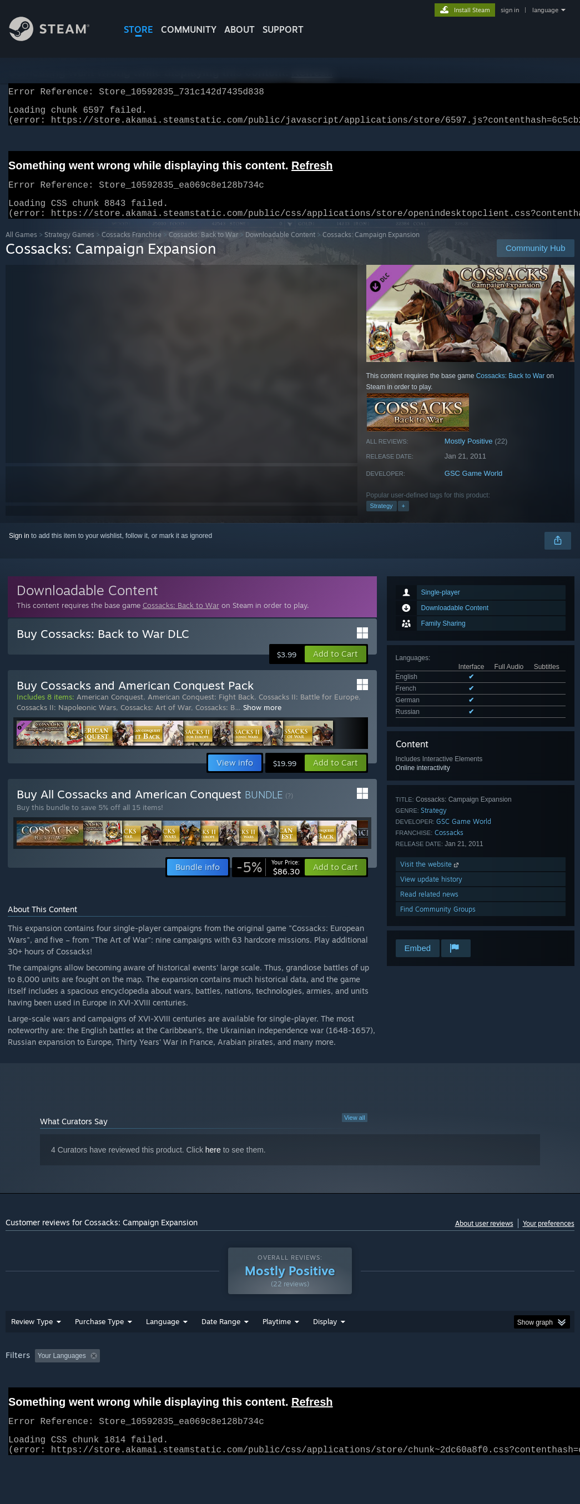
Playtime (277, 1350)
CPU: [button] (489, 1385)
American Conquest (110, 710)
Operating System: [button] (432, 1385)
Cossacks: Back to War (203, 248)
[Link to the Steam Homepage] (58, 38)
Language (162, 1350)
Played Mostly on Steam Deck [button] (339, 1385)
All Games (21, 248)
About (239, 29)
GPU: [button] (526, 1385)
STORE (138, 29)
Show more (262, 720)
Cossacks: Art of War (155, 720)
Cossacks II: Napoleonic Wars (66, 720)
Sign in (19, 549)
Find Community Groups (438, 922)
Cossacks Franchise (132, 248)
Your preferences (548, 1237)
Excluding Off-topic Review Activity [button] (174, 1385)
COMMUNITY (188, 29)
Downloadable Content (280, 248)
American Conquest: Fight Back (201, 710)
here (213, 1163)
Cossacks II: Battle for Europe (309, 710)
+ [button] (403, 519)
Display (325, 1350)
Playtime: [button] (259, 1385)
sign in (510, 10)
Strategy (381, 519)
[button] (335, 667)
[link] (268, 880)
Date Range (220, 1350)
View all (354, 1131)
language (545, 10)
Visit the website (430, 877)
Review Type (32, 1350)
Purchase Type (99, 1350)
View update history (431, 892)
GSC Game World (474, 486)
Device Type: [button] (27, 1400)
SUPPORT (283, 29)
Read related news (429, 907)
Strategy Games (69, 248)
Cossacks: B (215, 720)
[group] (290, 1392)
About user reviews (484, 1237)
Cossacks (449, 846)
